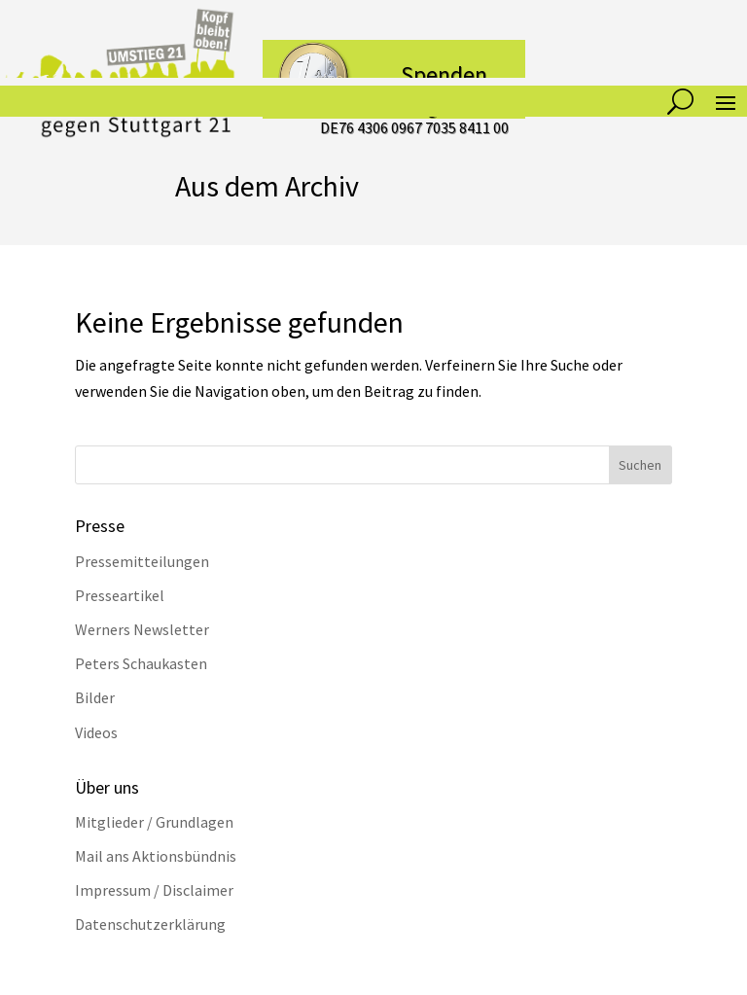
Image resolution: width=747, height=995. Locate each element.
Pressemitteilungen (142, 561)
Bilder (95, 697)
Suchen (640, 465)
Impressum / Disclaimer (154, 890)
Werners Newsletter (142, 629)
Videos (96, 732)
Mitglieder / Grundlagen (154, 822)
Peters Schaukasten (141, 663)
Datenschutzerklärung (150, 924)
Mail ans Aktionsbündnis (155, 856)
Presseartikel (119, 595)
